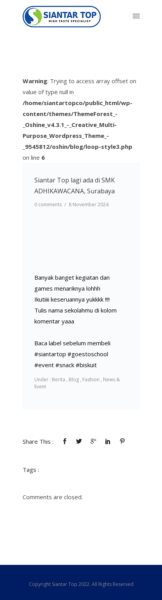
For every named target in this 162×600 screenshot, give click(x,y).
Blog (74, 379)
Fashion (91, 379)
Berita (58, 379)
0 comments (48, 204)
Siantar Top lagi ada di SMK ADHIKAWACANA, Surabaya (74, 185)
